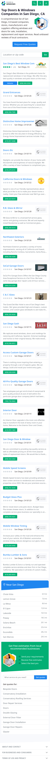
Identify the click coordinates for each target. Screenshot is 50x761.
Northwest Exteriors (13, 236)
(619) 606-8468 (10, 546)
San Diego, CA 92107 (22, 269)
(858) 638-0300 (10, 372)
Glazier (6, 731)
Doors (6, 708)
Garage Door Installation (14, 722)
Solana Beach (25, 622)
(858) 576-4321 (10, 517)
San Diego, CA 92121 (22, 356)
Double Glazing (10, 712)
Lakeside (25, 613)
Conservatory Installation (14, 693)
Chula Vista (25, 594)
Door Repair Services (12, 703)
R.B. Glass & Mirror (13, 208)
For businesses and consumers (16, 752)
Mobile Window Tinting (15, 525)
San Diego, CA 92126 (22, 96)
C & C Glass (9, 294)
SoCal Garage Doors (13, 265)
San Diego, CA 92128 (22, 211)
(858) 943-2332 (25, 83)
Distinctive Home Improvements (20, 121)
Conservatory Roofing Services (17, 698)
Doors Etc (8, 150)
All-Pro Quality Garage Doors (18, 381)
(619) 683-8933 (10, 574)
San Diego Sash (11, 323)
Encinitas (25, 627)
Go (45, 54)
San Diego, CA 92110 (22, 153)
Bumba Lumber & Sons (15, 554)
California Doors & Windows (17, 179)
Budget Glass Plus (12, 497)
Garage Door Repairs (12, 727)
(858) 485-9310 (10, 228)
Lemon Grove (25, 599)
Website (10, 83)
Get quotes (40, 677)
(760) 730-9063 (10, 401)
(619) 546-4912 (10, 343)
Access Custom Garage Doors (18, 352)
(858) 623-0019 (10, 199)
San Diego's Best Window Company (21, 63)
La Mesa (25, 603)
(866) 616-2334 (10, 285)
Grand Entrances (11, 92)
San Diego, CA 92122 (22, 182)
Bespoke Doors (10, 689)
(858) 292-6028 (10, 314)
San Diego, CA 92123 (22, 298)
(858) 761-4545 (10, 488)
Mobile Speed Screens (14, 468)
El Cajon (25, 608)
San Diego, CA (24, 67)
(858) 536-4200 (10, 257)
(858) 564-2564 (10, 459)
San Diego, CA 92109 (22, 471)
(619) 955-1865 (10, 430)
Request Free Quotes (25, 44)
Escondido (25, 632)
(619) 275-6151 (10, 170)
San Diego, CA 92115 (22, 327)
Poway (25, 617)
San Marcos (25, 636)
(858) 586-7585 (10, 112)
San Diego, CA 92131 (22, 442)
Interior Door (10, 410)
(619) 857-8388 (10, 141)
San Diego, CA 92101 (22, 558)
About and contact (11, 747)
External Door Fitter (12, 717)
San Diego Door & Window (16, 439)
